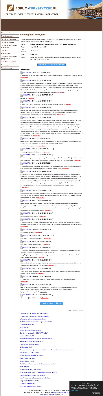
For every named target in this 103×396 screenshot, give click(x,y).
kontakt (51, 394)
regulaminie (74, 390)
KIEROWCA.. (27, 235)
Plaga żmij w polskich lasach (29, 344)
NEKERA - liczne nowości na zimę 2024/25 (34, 313)
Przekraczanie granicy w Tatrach (30, 369)
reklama (57, 394)
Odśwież (58, 303)
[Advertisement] (51, 25)
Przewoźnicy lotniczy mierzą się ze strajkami (34, 316)
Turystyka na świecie (8, 62)
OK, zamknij (96, 394)
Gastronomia (5, 53)
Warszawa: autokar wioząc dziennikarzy (33, 319)
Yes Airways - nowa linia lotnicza (30, 330)
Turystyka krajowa (7, 42)
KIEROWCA (27, 72)
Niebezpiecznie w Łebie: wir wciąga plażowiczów (36, 322)
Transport (4, 50)
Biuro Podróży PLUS (27, 336)
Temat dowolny (6, 68)
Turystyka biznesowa (8, 39)
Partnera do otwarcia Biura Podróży (31, 341)
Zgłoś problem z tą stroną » (75, 310)
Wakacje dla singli (26, 347)
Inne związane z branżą (9, 65)
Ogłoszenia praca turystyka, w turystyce (31, 386)
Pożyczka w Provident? (27, 383)
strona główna (44, 394)
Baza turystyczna (7, 36)
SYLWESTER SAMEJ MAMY (29, 352)
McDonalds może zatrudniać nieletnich (32, 375)
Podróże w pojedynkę (27, 324)
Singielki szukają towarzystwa (30, 381)
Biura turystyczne (7, 33)
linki (62, 394)
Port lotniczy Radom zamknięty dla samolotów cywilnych (38, 364)
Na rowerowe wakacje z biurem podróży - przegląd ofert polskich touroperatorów (46, 350)
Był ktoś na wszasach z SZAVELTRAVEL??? (34, 333)
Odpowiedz (42, 65)
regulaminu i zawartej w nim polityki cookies (65, 392)
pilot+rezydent (24, 367)
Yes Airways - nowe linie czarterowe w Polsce (35, 378)
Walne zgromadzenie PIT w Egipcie (31, 355)
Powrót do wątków (47, 303)
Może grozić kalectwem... (28, 358)
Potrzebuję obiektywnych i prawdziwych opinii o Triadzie (38, 372)
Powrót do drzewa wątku (56, 65)
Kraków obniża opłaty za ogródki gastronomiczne (36, 338)
